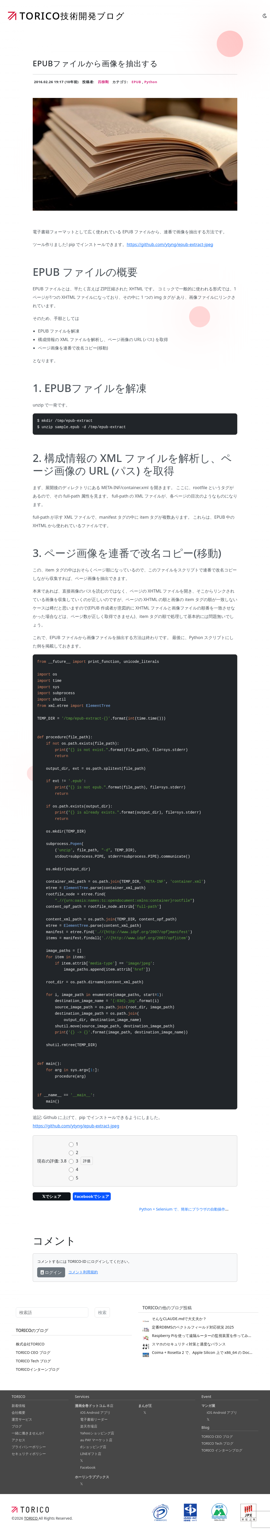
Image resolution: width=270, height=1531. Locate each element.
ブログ (17, 1426)
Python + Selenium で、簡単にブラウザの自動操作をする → (190, 1209)
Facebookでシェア (91, 1196)
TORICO (31, 1518)
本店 (94, 1405)
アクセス (18, 1440)
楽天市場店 (88, 1426)
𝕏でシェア (51, 1196)
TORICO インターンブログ (221, 1450)
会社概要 (18, 1412)
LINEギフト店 (90, 1453)
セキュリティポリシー (29, 1453)
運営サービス (22, 1419)
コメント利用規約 (83, 1271)
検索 (102, 1312)
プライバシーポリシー (29, 1446)
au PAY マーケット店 (96, 1440)
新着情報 (18, 1405)
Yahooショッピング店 (97, 1433)
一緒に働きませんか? (28, 1433)
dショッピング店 (93, 1446)
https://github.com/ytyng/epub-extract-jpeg (170, 244)
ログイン (51, 1272)
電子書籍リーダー (94, 1419)
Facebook (87, 1467)
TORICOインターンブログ (37, 1369)
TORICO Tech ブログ (33, 1360)
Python (150, 81)
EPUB (137, 81)
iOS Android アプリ (95, 1412)
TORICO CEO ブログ (33, 1352)
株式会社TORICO (30, 1343)
